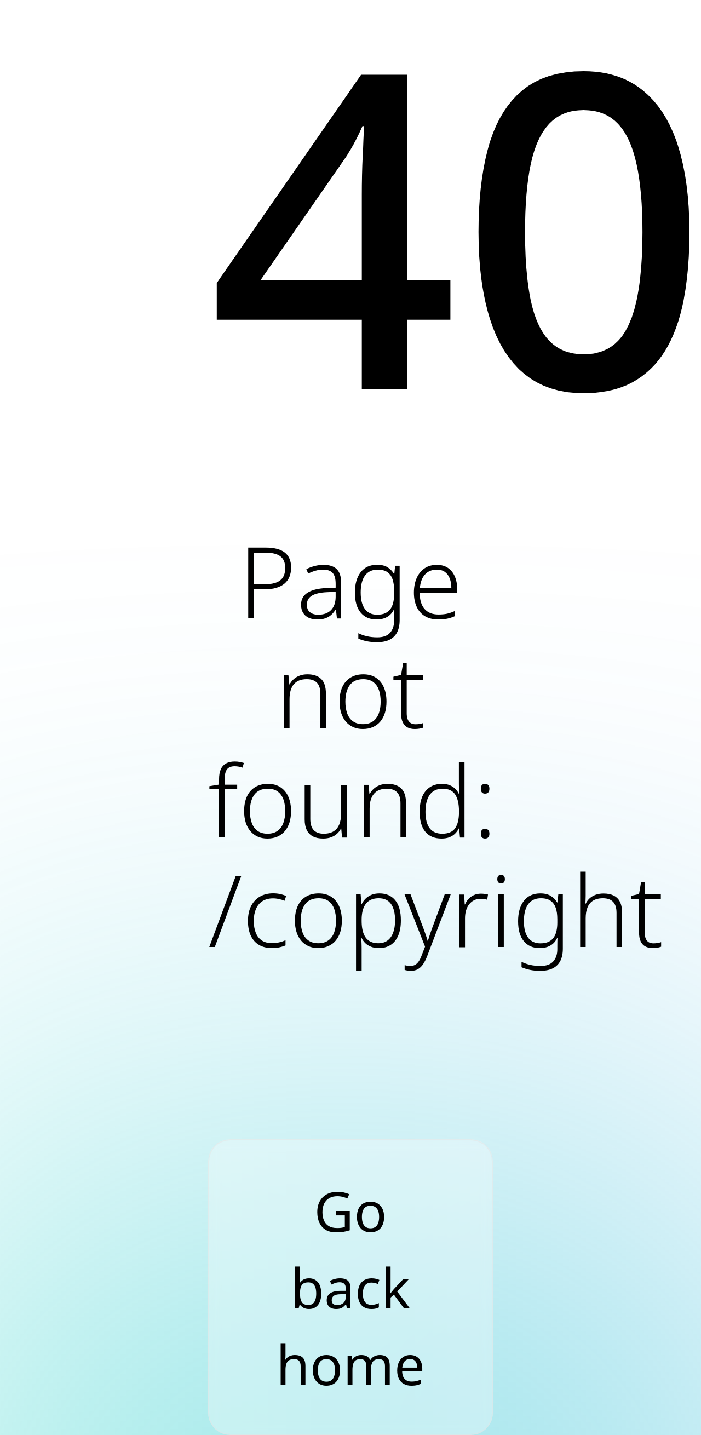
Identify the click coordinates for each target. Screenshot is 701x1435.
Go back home (350, 1287)
